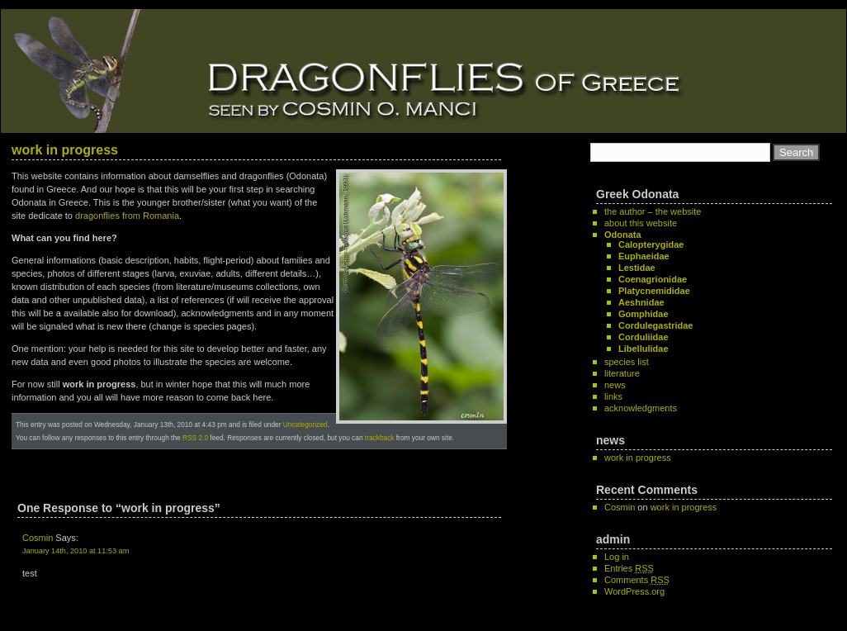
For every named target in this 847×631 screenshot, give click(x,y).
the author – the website (652, 211)
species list (626, 362)
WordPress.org (634, 591)
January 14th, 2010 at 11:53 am (75, 551)
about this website (640, 223)
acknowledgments (640, 408)
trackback (380, 438)
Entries (629, 568)
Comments (637, 580)
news (615, 385)
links (613, 396)
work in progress (65, 150)
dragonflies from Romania (127, 216)
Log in (616, 557)
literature (622, 373)
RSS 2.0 (195, 438)
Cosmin (37, 538)
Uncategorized (305, 424)
